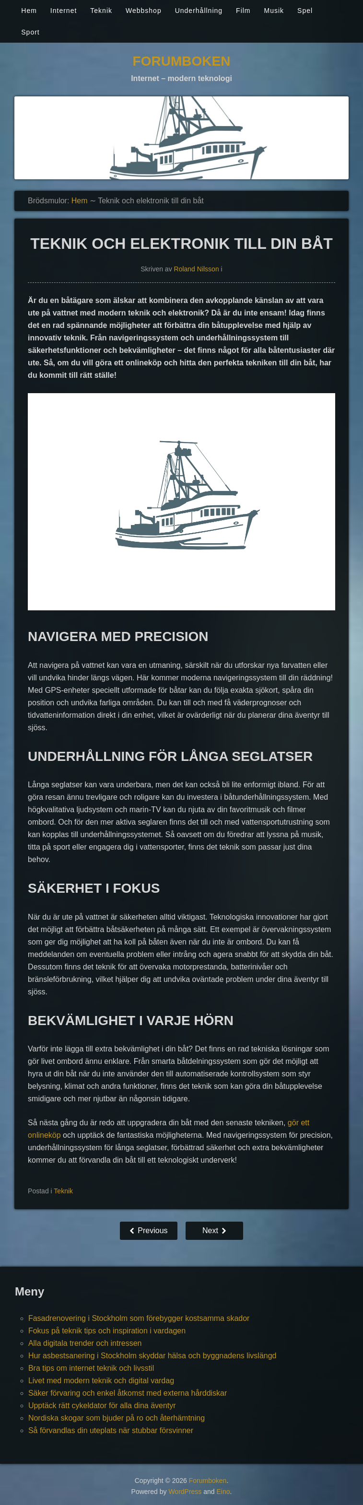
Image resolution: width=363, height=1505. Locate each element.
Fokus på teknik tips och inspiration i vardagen (107, 1331)
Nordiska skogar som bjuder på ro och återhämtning (116, 1418)
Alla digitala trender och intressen (85, 1343)
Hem (29, 10)
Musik (274, 10)
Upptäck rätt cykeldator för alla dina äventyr (102, 1405)
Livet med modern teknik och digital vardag (101, 1381)
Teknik (101, 10)
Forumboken (182, 61)
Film (243, 10)
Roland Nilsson (196, 269)
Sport (30, 32)
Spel (305, 10)
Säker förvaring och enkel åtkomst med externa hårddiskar (127, 1393)
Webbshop (144, 10)
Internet (63, 10)
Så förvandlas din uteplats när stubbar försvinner (110, 1430)
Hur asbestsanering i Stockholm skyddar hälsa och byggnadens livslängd (152, 1356)
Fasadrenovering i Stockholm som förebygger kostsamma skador (139, 1318)
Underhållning (198, 10)
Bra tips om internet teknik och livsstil (91, 1368)
